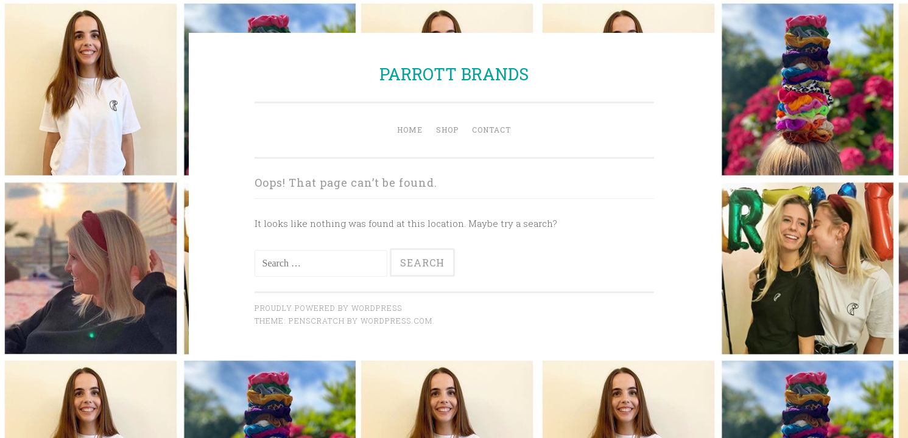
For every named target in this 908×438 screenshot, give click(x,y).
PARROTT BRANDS (454, 74)
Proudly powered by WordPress (328, 308)
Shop (447, 129)
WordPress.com (396, 320)
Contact (491, 129)
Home (410, 129)
